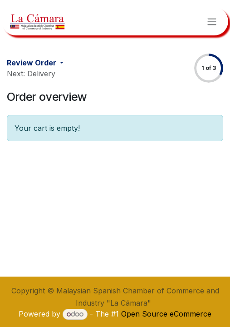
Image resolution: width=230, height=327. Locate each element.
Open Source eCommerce (166, 313)
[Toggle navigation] (212, 21)
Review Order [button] (32, 62)
